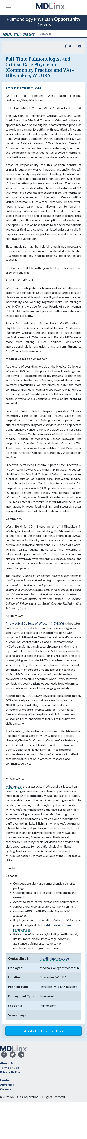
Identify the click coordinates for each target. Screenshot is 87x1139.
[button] (79, 46)
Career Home (11, 33)
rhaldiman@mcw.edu (54, 958)
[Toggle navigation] (8, 7)
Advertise (7, 1084)
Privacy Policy (10, 1072)
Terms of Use (9, 1067)
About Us (6, 1063)
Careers (5, 1089)
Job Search (29, 33)
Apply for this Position (43, 1031)
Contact (6, 1080)
